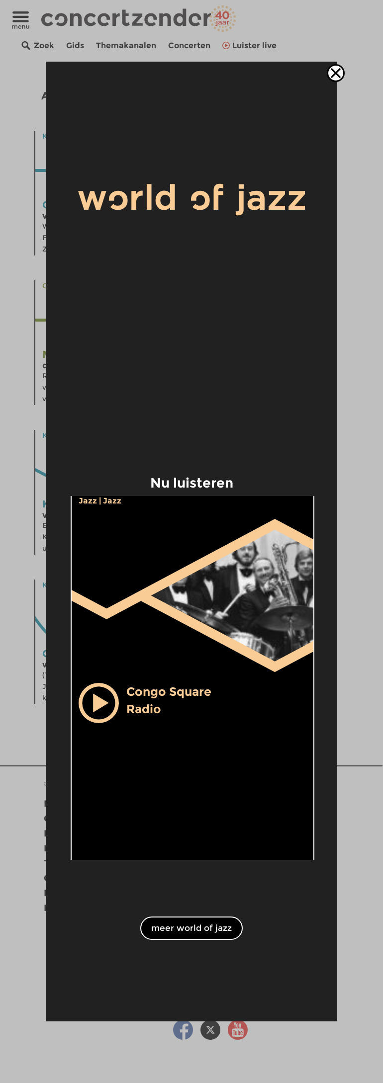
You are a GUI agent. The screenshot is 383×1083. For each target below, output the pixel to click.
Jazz (88, 500)
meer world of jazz (191, 928)
